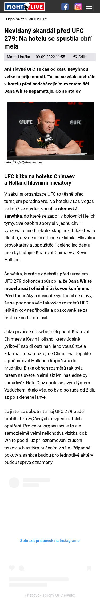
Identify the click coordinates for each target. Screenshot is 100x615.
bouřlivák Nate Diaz (25, 382)
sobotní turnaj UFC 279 (49, 411)
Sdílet (80, 57)
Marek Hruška (18, 57)
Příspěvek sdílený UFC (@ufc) (50, 595)
